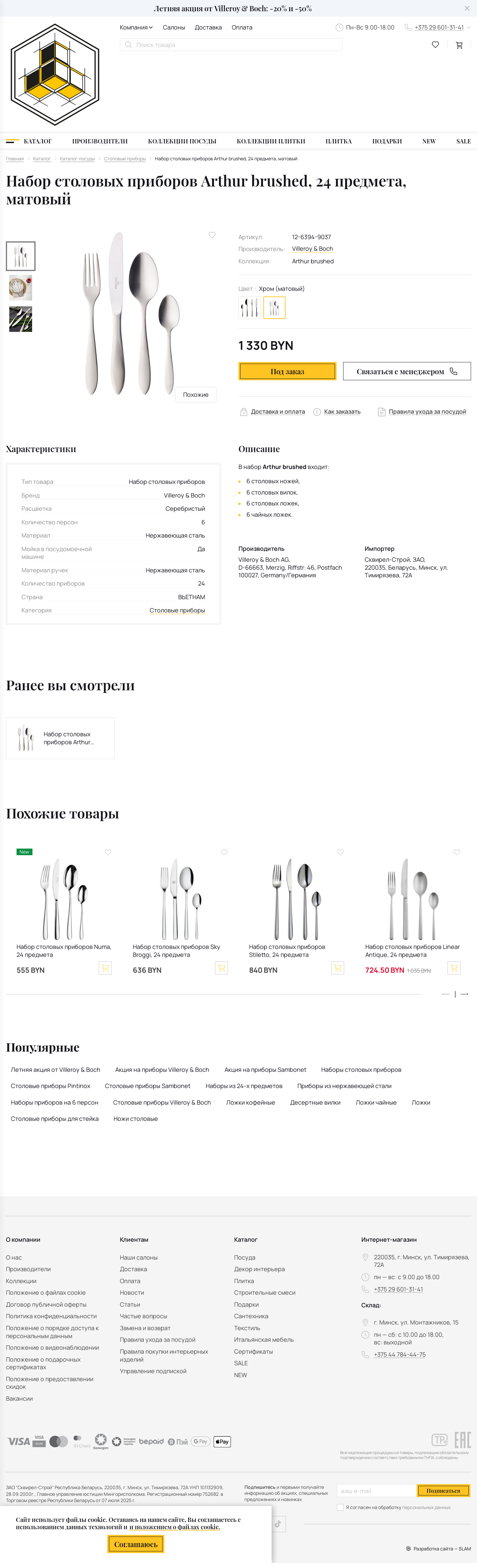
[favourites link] (435, 44)
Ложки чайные (376, 1027)
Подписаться (443, 1490)
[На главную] (55, 37)
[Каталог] (29, 66)
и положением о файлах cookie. (175, 1527)
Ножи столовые (136, 1044)
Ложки (421, 1027)
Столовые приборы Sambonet (147, 1011)
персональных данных (426, 1507)
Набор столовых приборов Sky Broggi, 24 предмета (176, 876)
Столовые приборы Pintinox (50, 1011)
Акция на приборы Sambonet (265, 995)
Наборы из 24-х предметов (244, 1011)
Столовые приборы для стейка (55, 1044)
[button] (464, 919)
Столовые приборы (177, 535)
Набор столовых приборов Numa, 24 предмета (64, 876)
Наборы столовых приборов (361, 995)
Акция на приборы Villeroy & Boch (162, 995)
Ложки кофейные (250, 1027)
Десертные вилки (315, 1027)
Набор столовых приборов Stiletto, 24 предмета (287, 876)
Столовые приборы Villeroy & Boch (162, 1027)
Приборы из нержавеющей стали (344, 1011)
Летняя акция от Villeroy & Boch (55, 995)
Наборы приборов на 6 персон (54, 1027)
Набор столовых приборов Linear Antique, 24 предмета (412, 876)
